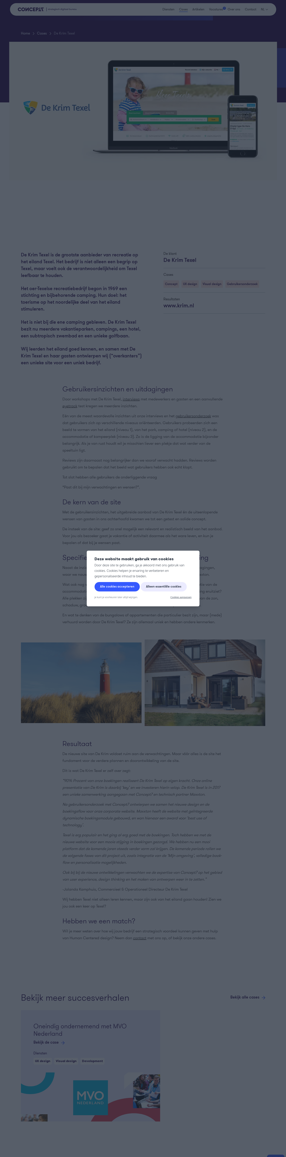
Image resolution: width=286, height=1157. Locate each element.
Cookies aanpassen (181, 597)
